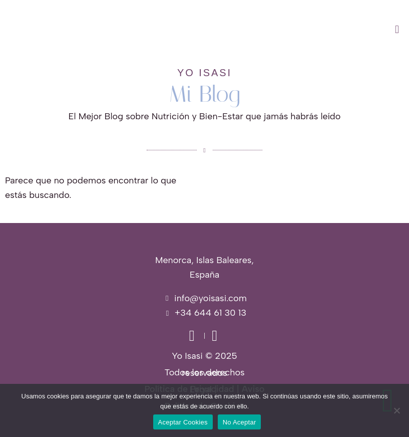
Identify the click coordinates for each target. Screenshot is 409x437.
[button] (255, 29)
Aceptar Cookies (183, 422)
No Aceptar (239, 422)
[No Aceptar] (396, 410)
